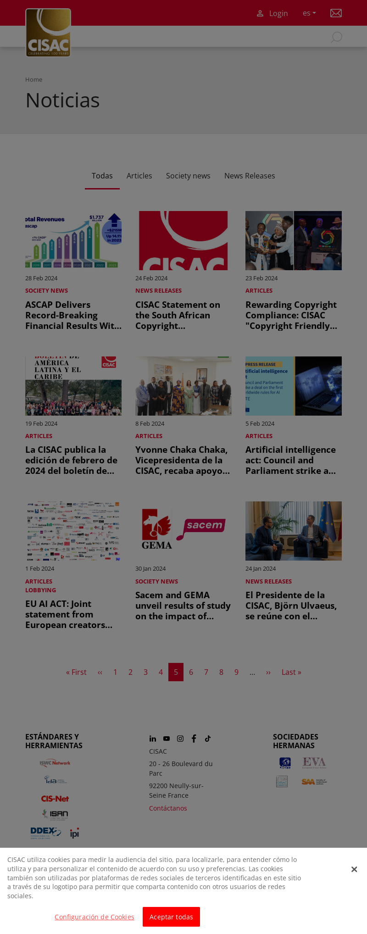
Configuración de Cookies (94, 921)
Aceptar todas (171, 921)
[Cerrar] (354, 875)
